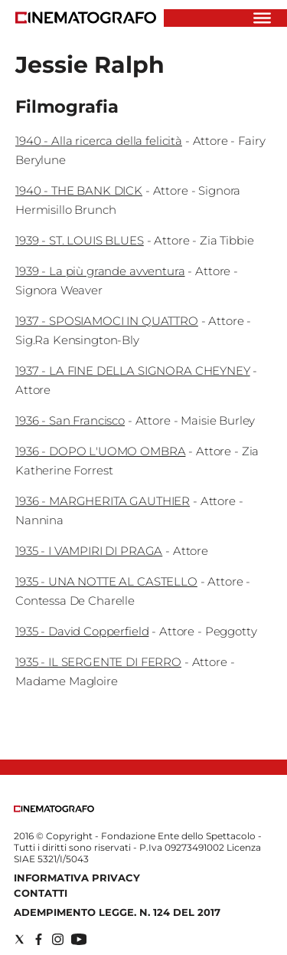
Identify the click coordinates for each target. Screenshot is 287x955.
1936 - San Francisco (70, 420)
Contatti (40, 893)
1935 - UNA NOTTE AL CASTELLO (106, 581)
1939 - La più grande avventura (100, 271)
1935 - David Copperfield (81, 631)
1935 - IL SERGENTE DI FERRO (98, 662)
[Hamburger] (262, 18)
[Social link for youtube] (78, 939)
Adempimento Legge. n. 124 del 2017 (117, 912)
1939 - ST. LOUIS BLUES (79, 240)
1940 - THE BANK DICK (78, 190)
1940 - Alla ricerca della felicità (98, 140)
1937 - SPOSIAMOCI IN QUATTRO (106, 320)
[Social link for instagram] (58, 939)
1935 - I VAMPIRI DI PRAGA (88, 550)
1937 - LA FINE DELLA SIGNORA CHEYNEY (132, 370)
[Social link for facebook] (38, 939)
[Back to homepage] (54, 809)
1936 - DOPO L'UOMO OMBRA (100, 451)
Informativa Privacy (77, 877)
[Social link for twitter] (19, 939)
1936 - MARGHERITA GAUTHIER (102, 501)
